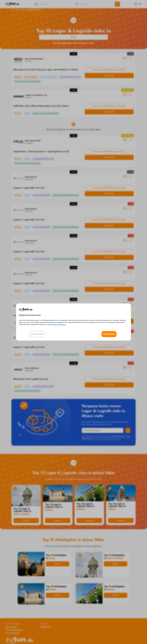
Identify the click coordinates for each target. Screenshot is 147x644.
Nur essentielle (37, 334)
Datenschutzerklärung (59, 324)
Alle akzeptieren (109, 334)
